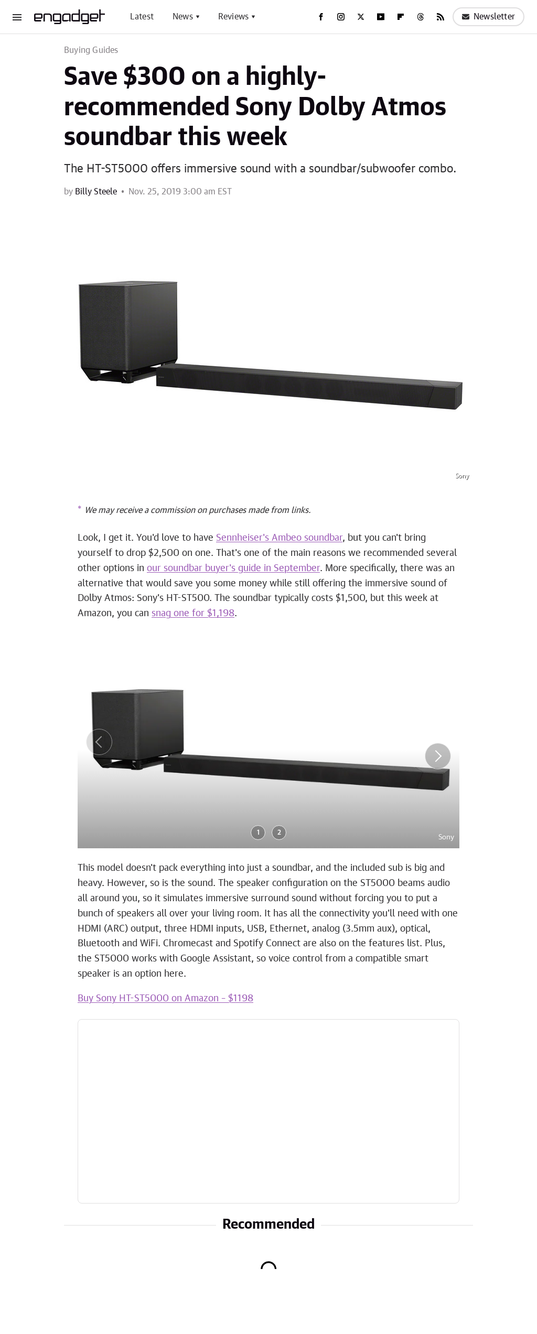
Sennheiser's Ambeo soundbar (279, 538)
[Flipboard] (401, 17)
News (183, 17)
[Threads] (420, 17)
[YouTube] (381, 17)
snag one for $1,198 (193, 613)
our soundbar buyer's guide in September (233, 568)
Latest (142, 17)
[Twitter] (361, 17)
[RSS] (440, 17)
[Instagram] (341, 17)
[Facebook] (321, 17)
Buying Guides (91, 50)
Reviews (233, 17)
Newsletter (488, 17)
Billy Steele (96, 192)
